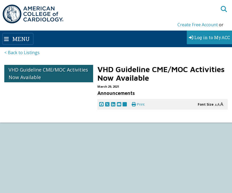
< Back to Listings (22, 52)
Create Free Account (197, 25)
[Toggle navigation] (18, 39)
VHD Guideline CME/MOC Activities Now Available (48, 73)
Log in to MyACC (209, 37)
